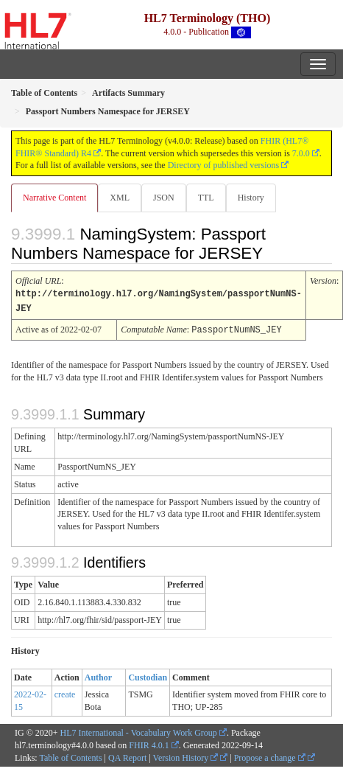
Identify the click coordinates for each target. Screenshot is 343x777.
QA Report (127, 755)
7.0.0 (301, 153)
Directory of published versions (224, 165)
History (251, 197)
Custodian (147, 675)
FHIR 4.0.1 (149, 743)
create (65, 692)
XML (120, 197)
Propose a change (269, 755)
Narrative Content (54, 197)
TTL (206, 197)
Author (98, 675)
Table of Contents (70, 755)
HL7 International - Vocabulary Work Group (138, 730)
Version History (186, 755)
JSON (163, 197)
